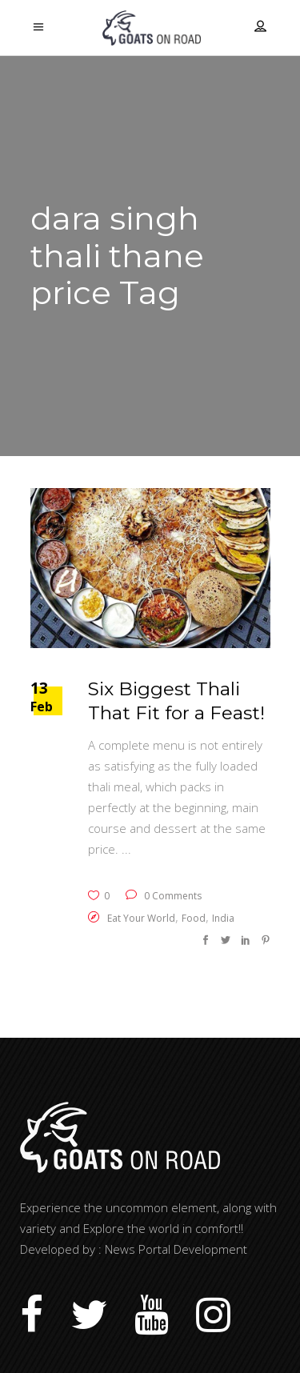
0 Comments (164, 896)
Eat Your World (141, 918)
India (223, 918)
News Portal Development (176, 1249)
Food (194, 918)
